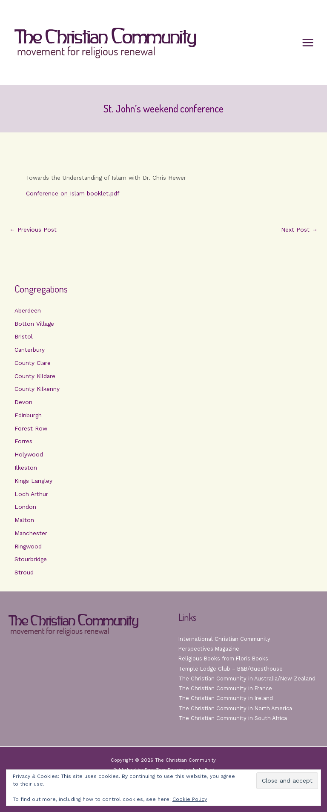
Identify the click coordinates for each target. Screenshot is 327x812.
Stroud (24, 572)
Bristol (23, 336)
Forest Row (30, 428)
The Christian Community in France (225, 688)
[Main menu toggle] (308, 43)
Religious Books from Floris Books (223, 658)
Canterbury (29, 349)
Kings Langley (33, 480)
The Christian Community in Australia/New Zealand (247, 678)
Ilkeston (25, 467)
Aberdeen (27, 310)
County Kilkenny (37, 388)
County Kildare (34, 376)
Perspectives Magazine (208, 649)
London (25, 506)
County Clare (32, 362)
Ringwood (28, 546)
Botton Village (34, 323)
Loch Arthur (31, 494)
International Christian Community (224, 639)
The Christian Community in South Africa (232, 718)
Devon (23, 402)
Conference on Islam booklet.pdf (72, 193)
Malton (24, 519)
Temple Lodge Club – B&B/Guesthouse (230, 669)
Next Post (299, 230)
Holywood (28, 454)
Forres (23, 441)
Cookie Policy (189, 799)
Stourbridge (30, 559)
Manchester (30, 533)
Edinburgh (28, 415)
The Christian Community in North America (235, 708)
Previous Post (33, 230)
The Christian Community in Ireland (225, 698)
